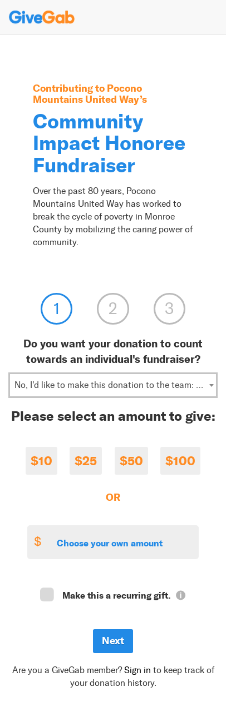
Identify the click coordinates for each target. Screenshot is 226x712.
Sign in (137, 670)
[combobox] (113, 385)
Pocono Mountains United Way (87, 94)
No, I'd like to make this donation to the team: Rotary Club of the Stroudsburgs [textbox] (115, 385)
